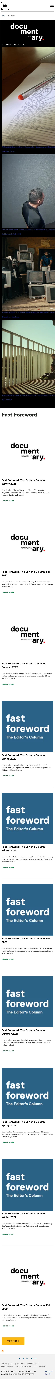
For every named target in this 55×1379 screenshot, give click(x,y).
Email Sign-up (7, 1366)
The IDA (4, 1364)
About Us (20, 1364)
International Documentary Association (5, 6)
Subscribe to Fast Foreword (2, 1351)
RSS (35, 1366)
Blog (12, 1364)
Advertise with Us (23, 1366)
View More (13, 1341)
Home (3, 16)
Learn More (8, 501)
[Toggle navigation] (52, 6)
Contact (42, 1366)
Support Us (32, 1364)
